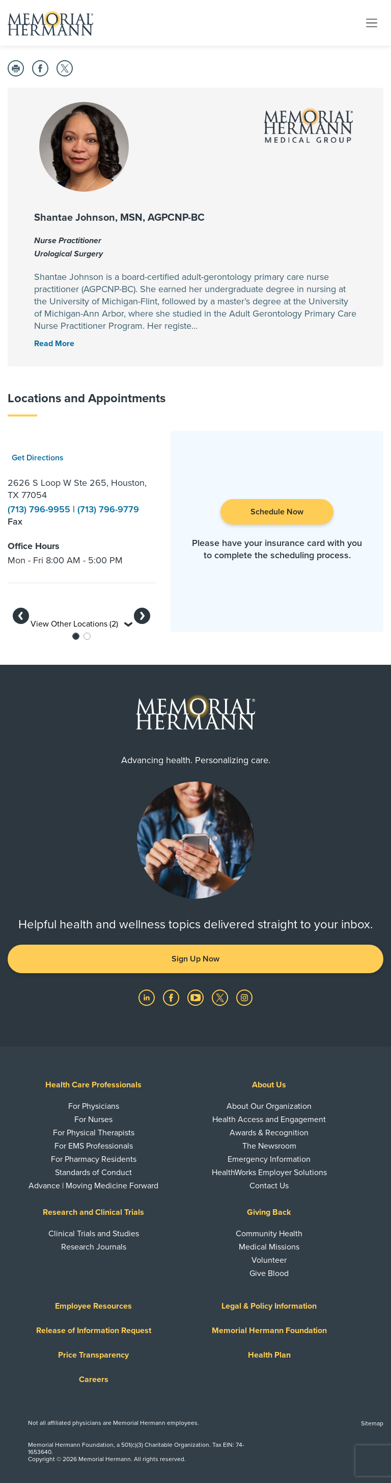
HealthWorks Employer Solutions (269, 1172)
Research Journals (93, 1247)
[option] (81, 503)
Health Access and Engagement (269, 1119)
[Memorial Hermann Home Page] (50, 23)
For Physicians (93, 1106)
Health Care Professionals (93, 1085)
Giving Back (269, 1212)
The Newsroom (269, 1146)
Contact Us (269, 1185)
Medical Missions (269, 1247)
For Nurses (93, 1119)
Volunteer (269, 1260)
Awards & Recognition (269, 1132)
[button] (21, 616)
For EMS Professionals (93, 1146)
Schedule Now (276, 512)
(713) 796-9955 (40, 509)
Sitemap (372, 1423)
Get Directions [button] (38, 458)
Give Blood (269, 1273)
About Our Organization (269, 1106)
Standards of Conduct (93, 1172)
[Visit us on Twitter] (221, 997)
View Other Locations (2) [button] (81, 624)
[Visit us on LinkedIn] (147, 997)
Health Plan (269, 1355)
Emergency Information (269, 1159)
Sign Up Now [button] (195, 959)
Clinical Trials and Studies (93, 1233)
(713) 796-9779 (108, 509)
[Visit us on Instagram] (244, 997)
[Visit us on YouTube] (196, 997)
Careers (93, 1379)
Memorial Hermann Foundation (269, 1330)
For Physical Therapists (93, 1132)
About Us (269, 1085)
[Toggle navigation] (371, 22)
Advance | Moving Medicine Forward (93, 1185)
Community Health (269, 1233)
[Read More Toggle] (54, 343)
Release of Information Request (93, 1330)
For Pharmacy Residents (93, 1159)
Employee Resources (93, 1306)
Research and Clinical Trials (93, 1212)
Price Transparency (93, 1355)
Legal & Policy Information (269, 1306)
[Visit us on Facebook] (172, 997)
